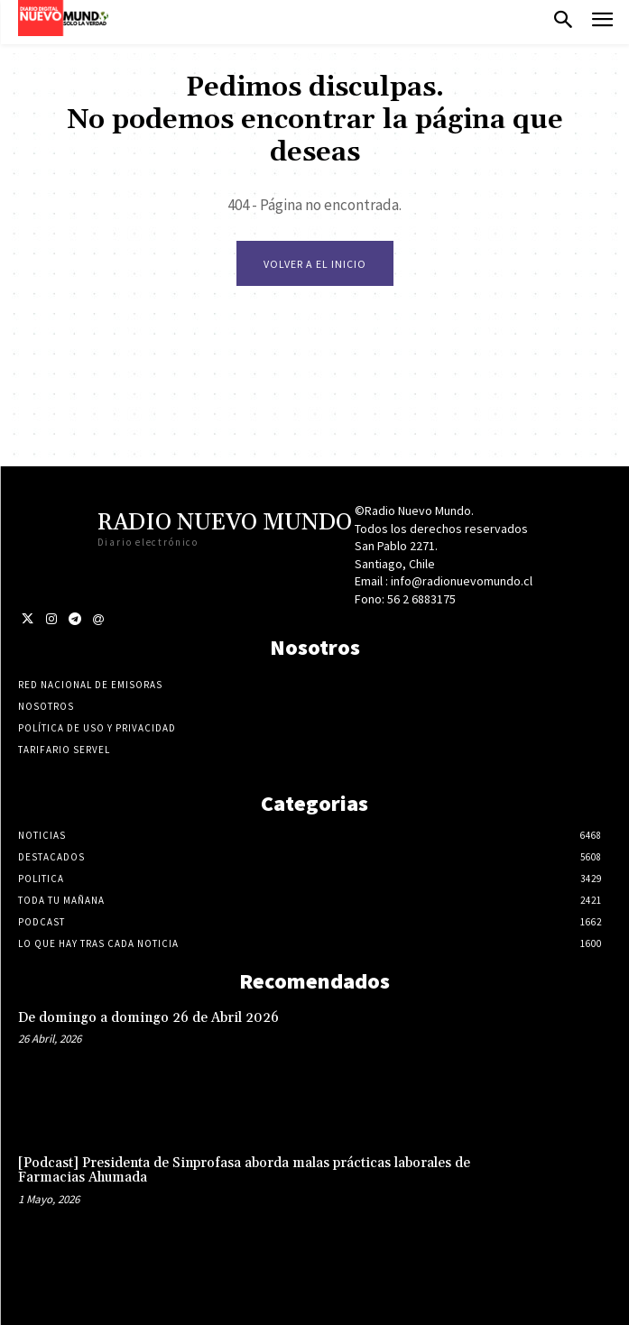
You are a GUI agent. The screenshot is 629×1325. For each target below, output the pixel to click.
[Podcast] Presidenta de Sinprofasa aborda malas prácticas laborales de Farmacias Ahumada (244, 1171)
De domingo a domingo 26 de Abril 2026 (148, 1017)
